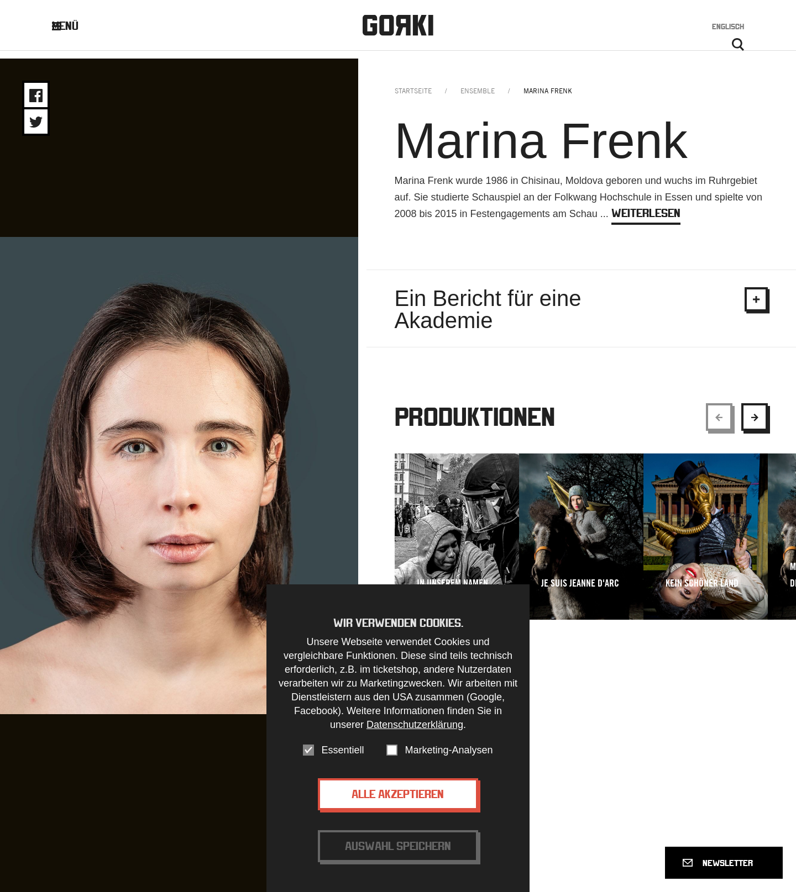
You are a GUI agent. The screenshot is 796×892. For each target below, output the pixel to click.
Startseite (413, 98)
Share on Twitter (36, 122)
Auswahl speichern (398, 845)
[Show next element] (754, 425)
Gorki (398, 28)
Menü (74, 28)
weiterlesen (645, 220)
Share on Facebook (36, 95)
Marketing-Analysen (449, 750)
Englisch (728, 29)
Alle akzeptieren (398, 794)
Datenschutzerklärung (414, 724)
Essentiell (342, 750)
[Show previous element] (719, 425)
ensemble (477, 98)
